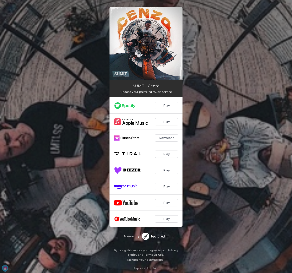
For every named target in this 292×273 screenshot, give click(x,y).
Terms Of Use (153, 254)
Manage (132, 259)
